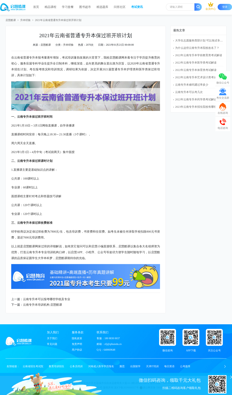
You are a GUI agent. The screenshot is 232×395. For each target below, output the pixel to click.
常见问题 (52, 344)
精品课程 (50, 6)
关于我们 (52, 338)
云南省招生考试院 (33, 366)
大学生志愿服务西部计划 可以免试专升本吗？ (203, 40)
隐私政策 (77, 338)
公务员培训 (76, 366)
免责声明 (77, 344)
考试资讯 (137, 6)
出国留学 (135, 366)
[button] (225, 366)
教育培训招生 (56, 366)
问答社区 (120, 6)
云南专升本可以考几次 (189, 92)
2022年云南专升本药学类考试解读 (196, 99)
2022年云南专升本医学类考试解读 (196, 62)
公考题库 (185, 366)
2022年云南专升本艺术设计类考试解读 (198, 77)
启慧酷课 (11, 20)
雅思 (122, 366)
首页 (36, 6)
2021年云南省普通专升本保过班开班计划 (58, 20)
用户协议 (77, 349)
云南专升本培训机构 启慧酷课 (42, 304)
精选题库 (102, 6)
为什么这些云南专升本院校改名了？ (197, 47)
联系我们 (102, 332)
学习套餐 (68, 6)
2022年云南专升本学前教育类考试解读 (198, 55)
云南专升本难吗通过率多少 (191, 84)
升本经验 (25, 20)
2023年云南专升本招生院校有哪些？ (197, 106)
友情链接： (13, 366)
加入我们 (53, 332)
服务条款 (78, 332)
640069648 (109, 349)
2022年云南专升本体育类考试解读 (196, 70)
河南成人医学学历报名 (101, 366)
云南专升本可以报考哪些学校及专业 (46, 299)
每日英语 (169, 366)
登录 (224, 7)
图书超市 (85, 6)
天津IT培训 (152, 366)
